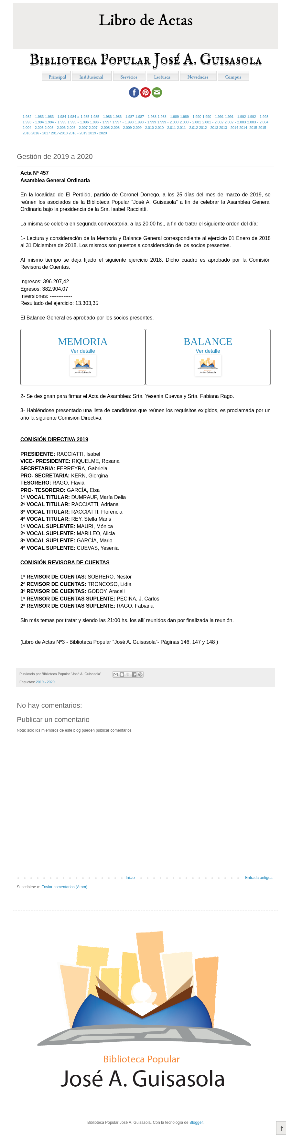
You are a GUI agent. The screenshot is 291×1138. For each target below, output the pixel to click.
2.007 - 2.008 (99, 128)
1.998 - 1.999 (145, 122)
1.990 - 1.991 (212, 117)
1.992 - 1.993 (257, 117)
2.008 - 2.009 (121, 128)
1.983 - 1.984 (55, 117)
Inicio (130, 877)
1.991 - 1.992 (235, 117)
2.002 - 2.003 (235, 122)
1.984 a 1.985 (78, 117)
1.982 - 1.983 (33, 117)
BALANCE (207, 341)
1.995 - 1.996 (78, 122)
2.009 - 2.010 (143, 128)
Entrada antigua (259, 877)
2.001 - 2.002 (213, 122)
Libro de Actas (145, 20)
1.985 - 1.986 (101, 117)
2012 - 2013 (208, 128)
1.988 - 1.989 (168, 117)
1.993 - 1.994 (33, 122)
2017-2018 (59, 133)
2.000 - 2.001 (190, 122)
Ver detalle (82, 351)
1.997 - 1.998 (123, 122)
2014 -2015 (248, 128)
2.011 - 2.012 (187, 128)
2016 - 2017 (40, 133)
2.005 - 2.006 (55, 128)
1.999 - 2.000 (168, 122)
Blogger (196, 1122)
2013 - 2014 (228, 128)
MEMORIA (83, 341)
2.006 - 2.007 (77, 128)
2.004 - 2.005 (33, 128)
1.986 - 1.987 (123, 117)
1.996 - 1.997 (100, 122)
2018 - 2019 (78, 133)
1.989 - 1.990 (190, 117)
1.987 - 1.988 (145, 117)
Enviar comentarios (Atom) (64, 887)
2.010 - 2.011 (165, 128)
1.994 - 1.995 (55, 122)
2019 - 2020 (97, 133)
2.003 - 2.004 (258, 122)
